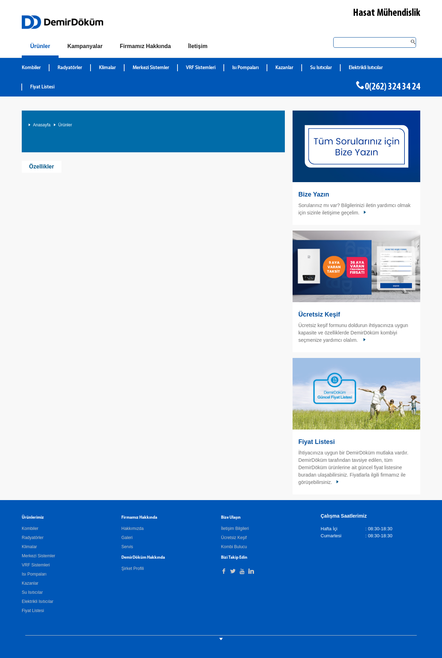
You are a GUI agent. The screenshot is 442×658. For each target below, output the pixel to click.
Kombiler (30, 528)
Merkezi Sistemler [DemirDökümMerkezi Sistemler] (151, 68)
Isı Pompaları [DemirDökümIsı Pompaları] (245, 68)
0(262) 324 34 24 (392, 87)
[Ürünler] (40, 47)
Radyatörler (32, 537)
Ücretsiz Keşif (319, 314)
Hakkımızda (132, 528)
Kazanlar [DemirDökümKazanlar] (284, 68)
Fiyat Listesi (42, 87)
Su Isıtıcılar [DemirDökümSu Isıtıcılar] (321, 68)
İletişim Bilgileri (235, 528)
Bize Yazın (313, 194)
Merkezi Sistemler (38, 555)
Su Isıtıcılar (32, 592)
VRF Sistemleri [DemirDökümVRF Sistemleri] (200, 68)
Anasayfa (42, 124)
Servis (127, 546)
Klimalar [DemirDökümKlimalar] (107, 68)
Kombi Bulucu (234, 546)
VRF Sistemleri (36, 565)
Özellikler (41, 167)
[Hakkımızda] (145, 46)
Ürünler (65, 124)
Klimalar (29, 546)
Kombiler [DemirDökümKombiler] (31, 68)
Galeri (127, 537)
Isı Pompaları (34, 574)
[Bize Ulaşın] (198, 46)
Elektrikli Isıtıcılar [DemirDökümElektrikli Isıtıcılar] (366, 68)
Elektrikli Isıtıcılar (37, 601)
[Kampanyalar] (85, 46)
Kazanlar (30, 583)
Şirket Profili (132, 568)
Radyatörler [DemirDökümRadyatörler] (70, 68)
